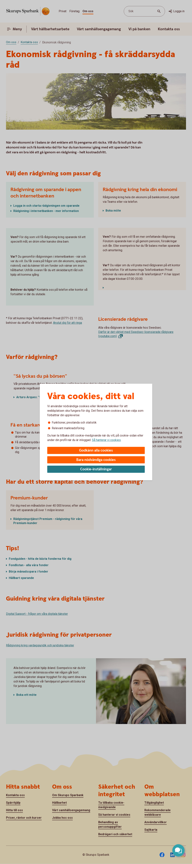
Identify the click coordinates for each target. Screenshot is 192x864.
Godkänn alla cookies (96, 450)
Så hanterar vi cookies (106, 440)
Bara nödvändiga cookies (96, 460)
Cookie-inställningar (96, 469)
